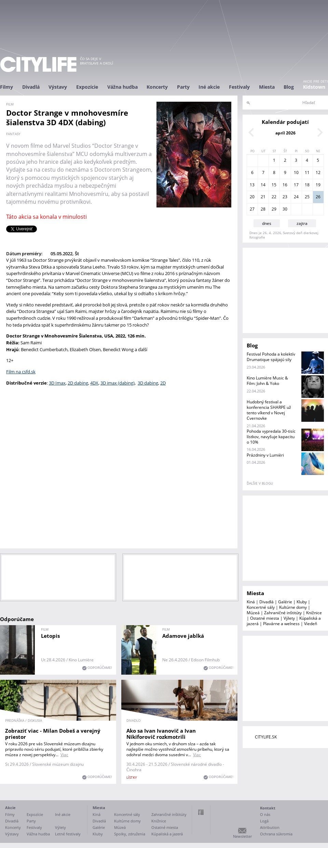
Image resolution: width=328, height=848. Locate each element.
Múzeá (253, 613)
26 (318, 197)
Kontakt (267, 807)
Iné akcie (209, 87)
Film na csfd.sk (21, 372)
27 (252, 209)
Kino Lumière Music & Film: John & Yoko (267, 380)
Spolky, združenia (129, 833)
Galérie (285, 602)
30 (285, 209)
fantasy (13, 133)
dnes (266, 223)
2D (163, 383)
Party (183, 87)
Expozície (87, 87)
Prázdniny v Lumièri (265, 455)
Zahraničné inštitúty (283, 613)
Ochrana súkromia (276, 833)
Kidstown (314, 87)
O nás (265, 814)
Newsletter (242, 836)
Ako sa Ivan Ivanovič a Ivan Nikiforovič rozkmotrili (161, 733)
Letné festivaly (68, 833)
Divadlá (31, 87)
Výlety (289, 618)
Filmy (6, 87)
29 (274, 209)
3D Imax (57, 383)
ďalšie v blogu (260, 483)
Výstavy (58, 87)
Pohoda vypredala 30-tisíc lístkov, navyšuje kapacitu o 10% (271, 436)
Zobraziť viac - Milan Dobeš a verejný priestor (52, 733)
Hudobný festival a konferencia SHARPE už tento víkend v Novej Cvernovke (269, 410)
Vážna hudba (122, 87)
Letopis (50, 635)
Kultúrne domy (293, 607)
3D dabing (148, 383)
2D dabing (78, 383)
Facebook (201, 812)
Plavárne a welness (281, 624)
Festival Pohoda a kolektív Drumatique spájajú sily (271, 356)
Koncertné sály (261, 607)
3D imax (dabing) (117, 383)
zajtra (302, 223)
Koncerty (157, 87)
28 (263, 209)
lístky (131, 777)
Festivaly (239, 87)
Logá (264, 820)
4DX (94, 383)
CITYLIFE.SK (266, 737)
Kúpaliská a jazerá (167, 833)
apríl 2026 (285, 133)
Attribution (269, 827)
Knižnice (314, 613)
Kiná (251, 602)
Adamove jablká (183, 635)
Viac (64, 755)
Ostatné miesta (264, 618)
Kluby (302, 602)
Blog (289, 87)
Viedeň (310, 624)
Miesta (267, 87)
